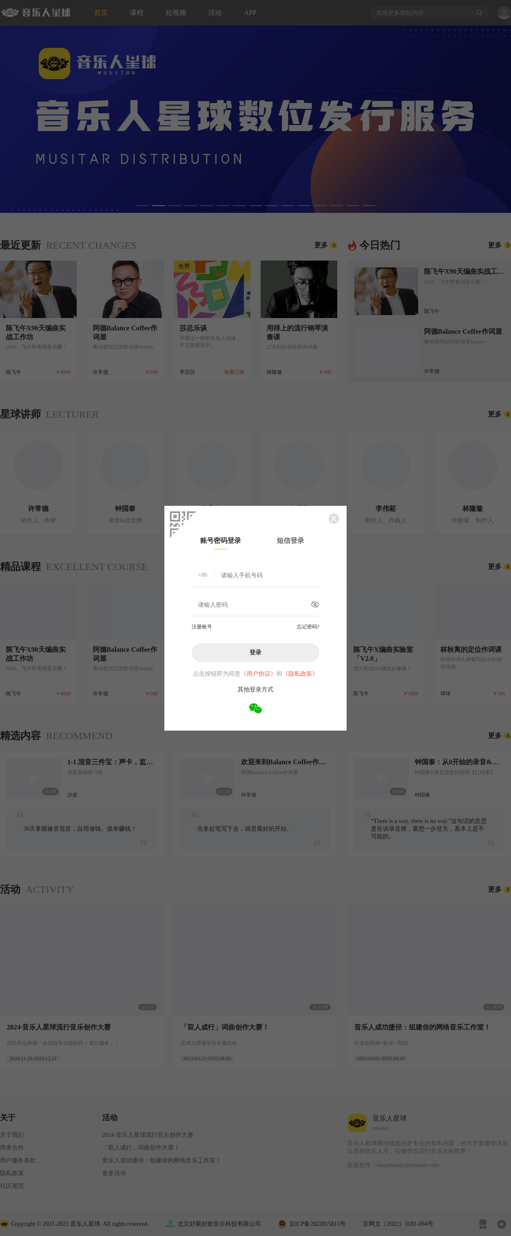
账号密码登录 (220, 540)
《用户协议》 (258, 674)
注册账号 (202, 627)
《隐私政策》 (300, 674)
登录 (255, 652)
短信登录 (290, 540)
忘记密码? (308, 627)
